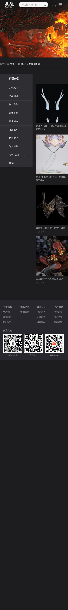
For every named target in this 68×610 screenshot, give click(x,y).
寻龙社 (12, 163)
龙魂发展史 (25, 312)
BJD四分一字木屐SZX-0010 (49, 279)
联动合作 (13, 104)
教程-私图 (14, 155)
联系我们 (7, 312)
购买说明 (7, 322)
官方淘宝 (58, 312)
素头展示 (13, 121)
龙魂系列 (13, 88)
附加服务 (13, 146)
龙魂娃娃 (13, 96)
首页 (12, 64)
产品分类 (14, 78)
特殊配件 (13, 138)
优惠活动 (41, 312)
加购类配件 (34, 64)
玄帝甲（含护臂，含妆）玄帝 (50, 228)
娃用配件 (22, 64)
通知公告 (41, 322)
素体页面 (13, 113)
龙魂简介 (7, 317)
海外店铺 (58, 322)
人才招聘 (41, 317)
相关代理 (58, 317)
